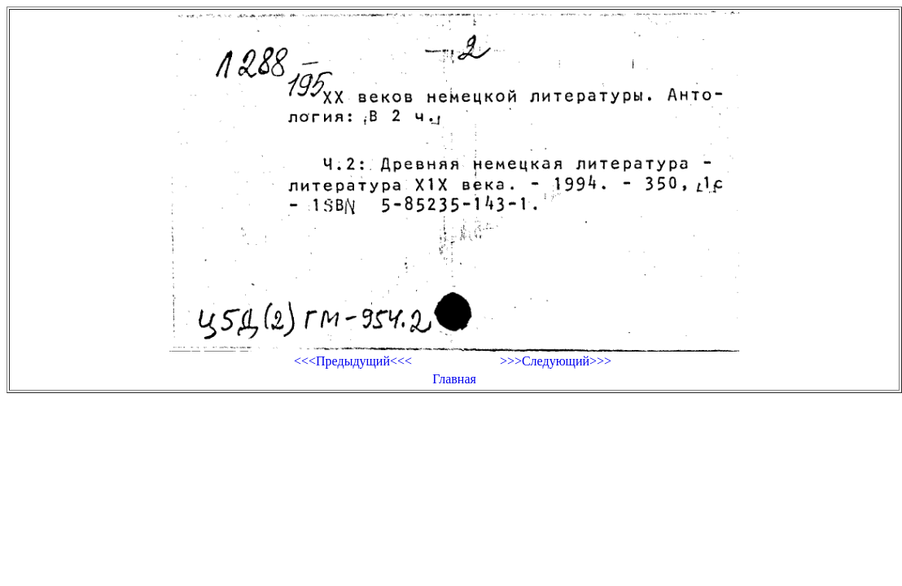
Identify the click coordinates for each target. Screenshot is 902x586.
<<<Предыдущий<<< (353, 361)
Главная (454, 379)
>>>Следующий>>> (555, 361)
